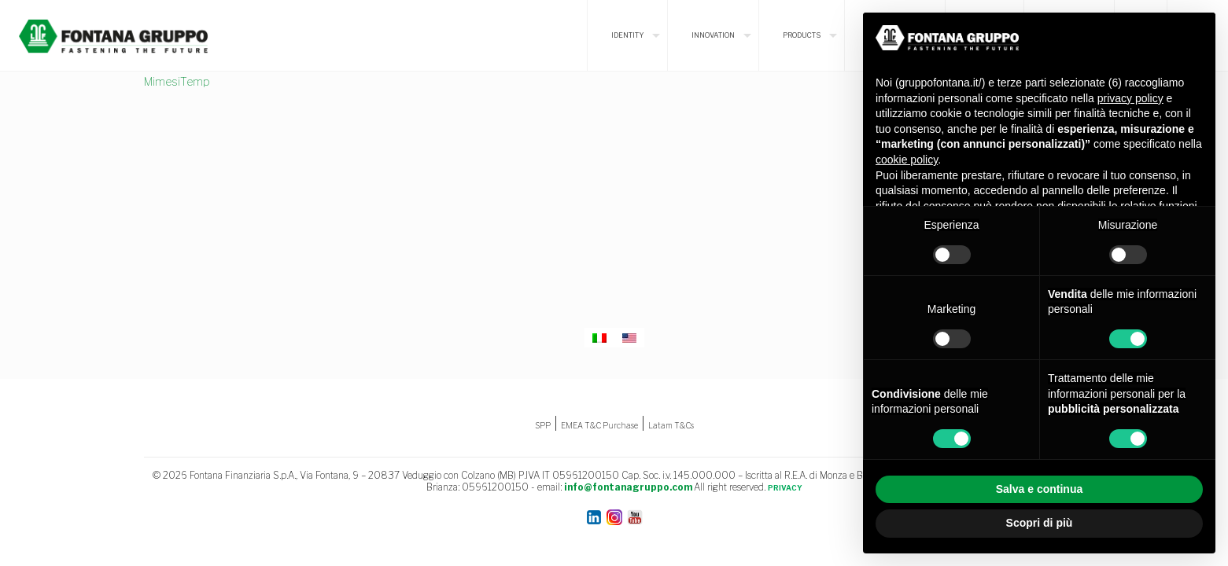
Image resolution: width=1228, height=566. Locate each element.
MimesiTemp (177, 81)
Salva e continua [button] (1039, 489)
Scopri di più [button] (1039, 522)
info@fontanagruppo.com (628, 487)
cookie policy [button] (907, 159)
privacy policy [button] (1130, 98)
